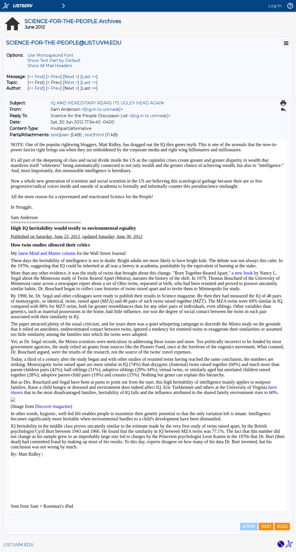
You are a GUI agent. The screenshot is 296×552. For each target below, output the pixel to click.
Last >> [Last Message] (89, 76)
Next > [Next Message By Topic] (71, 82)
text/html (94, 134)
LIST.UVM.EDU (18, 544)
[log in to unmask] (102, 109)
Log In (275, 5)
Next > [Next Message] (71, 76)
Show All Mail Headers (49, 65)
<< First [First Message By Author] (36, 88)
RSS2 (282, 526)
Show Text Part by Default (53, 60)
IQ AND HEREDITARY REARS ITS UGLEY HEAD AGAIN (107, 103)
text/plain (60, 134)
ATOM (249, 526)
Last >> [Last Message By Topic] (89, 82)
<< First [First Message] (36, 76)
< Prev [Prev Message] (53, 76)
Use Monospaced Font (50, 55)
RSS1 (266, 526)
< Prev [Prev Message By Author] (53, 88)
